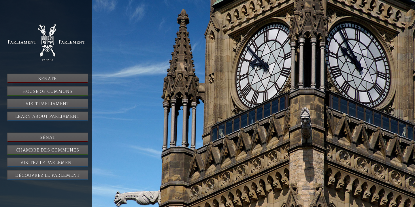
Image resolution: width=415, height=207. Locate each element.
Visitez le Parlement (47, 163)
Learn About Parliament (47, 116)
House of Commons (47, 91)
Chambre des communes (47, 150)
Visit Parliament (48, 104)
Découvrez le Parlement (47, 175)
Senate (47, 79)
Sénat (47, 137)
